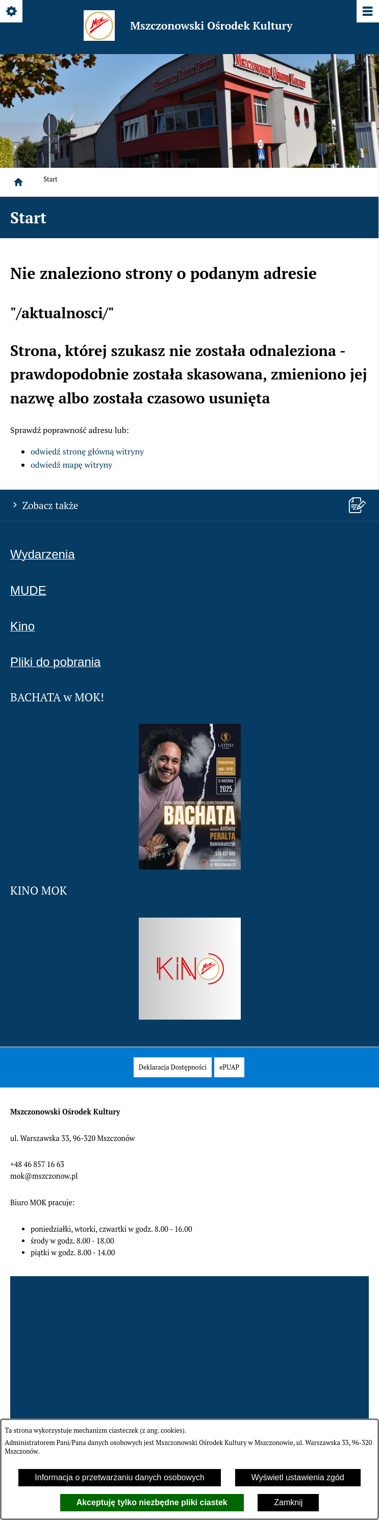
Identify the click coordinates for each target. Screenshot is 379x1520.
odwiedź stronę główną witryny (87, 451)
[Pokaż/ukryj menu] (367, 12)
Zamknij (288, 1502)
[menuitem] (173, 1067)
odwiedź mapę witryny (71, 464)
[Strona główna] (18, 182)
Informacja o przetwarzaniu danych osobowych (120, 1477)
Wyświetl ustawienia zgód (297, 1477)
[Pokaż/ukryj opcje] (12, 12)
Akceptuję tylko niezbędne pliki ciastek (152, 1502)
